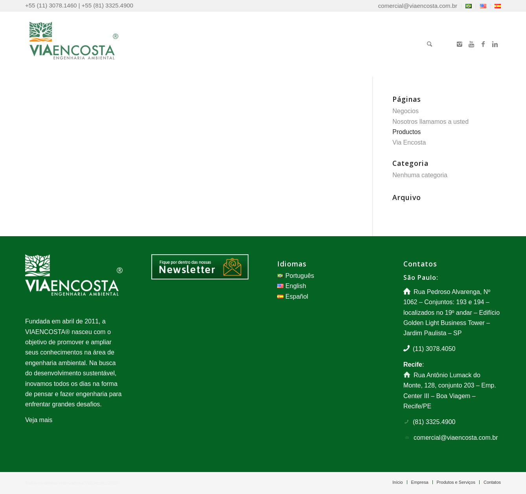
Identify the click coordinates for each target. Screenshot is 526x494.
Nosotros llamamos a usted (430, 121)
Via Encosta (409, 142)
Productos (406, 132)
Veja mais (38, 420)
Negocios (405, 111)
